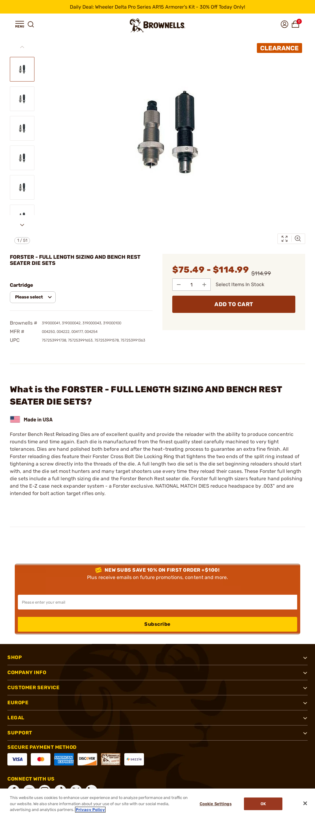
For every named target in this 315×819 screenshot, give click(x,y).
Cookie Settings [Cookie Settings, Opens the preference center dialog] (216, 803)
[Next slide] (22, 225)
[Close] (305, 803)
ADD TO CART (233, 304)
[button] (20, 24)
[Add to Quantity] (204, 284)
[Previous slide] (22, 47)
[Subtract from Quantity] (179, 284)
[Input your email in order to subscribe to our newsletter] (157, 602)
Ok (263, 803)
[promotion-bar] (157, 7)
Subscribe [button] (157, 624)
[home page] (157, 25)
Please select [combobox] (29, 297)
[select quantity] (191, 284)
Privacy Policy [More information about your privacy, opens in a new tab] (90, 809)
